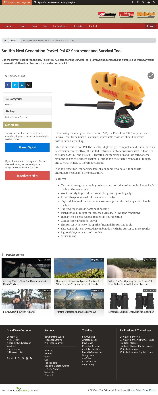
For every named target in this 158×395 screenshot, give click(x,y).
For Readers (59, 26)
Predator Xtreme (53, 339)
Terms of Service (149, 390)
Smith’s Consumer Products (16, 117)
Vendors (11, 345)
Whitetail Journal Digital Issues (136, 352)
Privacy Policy (135, 390)
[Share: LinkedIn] (22, 85)
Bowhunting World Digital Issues (137, 339)
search (150, 26)
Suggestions (13, 349)
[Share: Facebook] (8, 85)
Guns (34, 26)
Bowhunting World (54, 336)
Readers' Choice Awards (56, 365)
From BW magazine (92, 352)
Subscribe (78, 26)
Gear (45, 26)
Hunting (9, 26)
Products (14, 40)
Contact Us (13, 336)
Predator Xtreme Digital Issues (136, 345)
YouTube (86, 358)
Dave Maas (87, 342)
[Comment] (28, 85)
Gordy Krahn (88, 355)
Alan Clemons (89, 361)
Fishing (22, 26)
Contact (93, 26)
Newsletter (13, 339)
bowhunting (88, 336)
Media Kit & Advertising (19, 342)
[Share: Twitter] (15, 85)
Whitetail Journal (53, 342)
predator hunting (91, 349)
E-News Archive (15, 352)
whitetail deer (89, 339)
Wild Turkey (88, 364)
